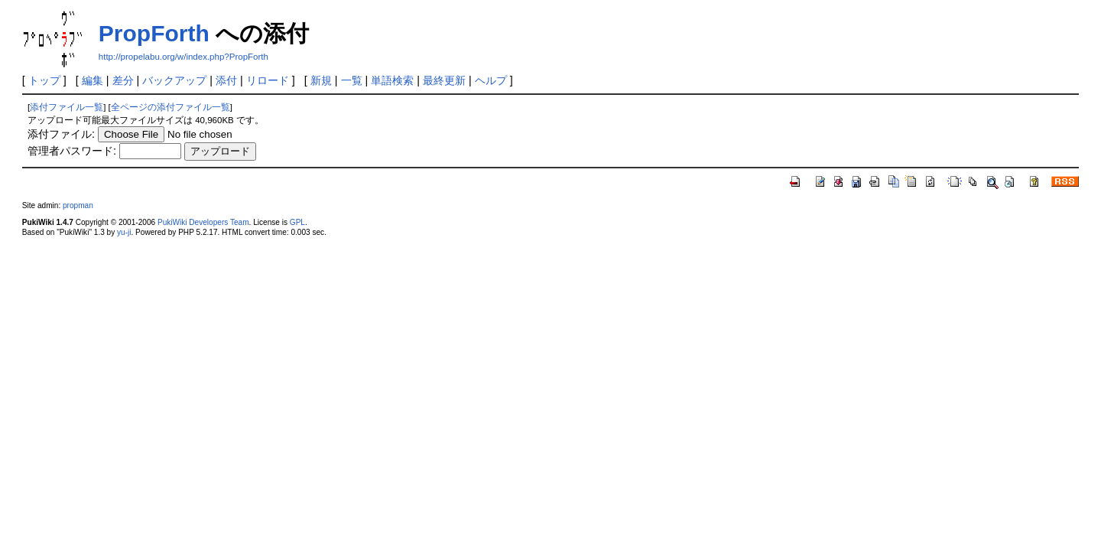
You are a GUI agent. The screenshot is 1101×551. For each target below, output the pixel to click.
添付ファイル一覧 (66, 107)
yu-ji (124, 232)
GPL (297, 222)
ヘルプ (491, 80)
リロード (267, 80)
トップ (44, 80)
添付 (226, 80)
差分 (123, 80)
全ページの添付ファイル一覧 (170, 107)
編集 (92, 80)
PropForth (154, 33)
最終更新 (444, 80)
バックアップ (174, 80)
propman (78, 205)
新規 (321, 80)
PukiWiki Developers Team (203, 222)
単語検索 (392, 80)
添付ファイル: (61, 134)
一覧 (351, 80)
